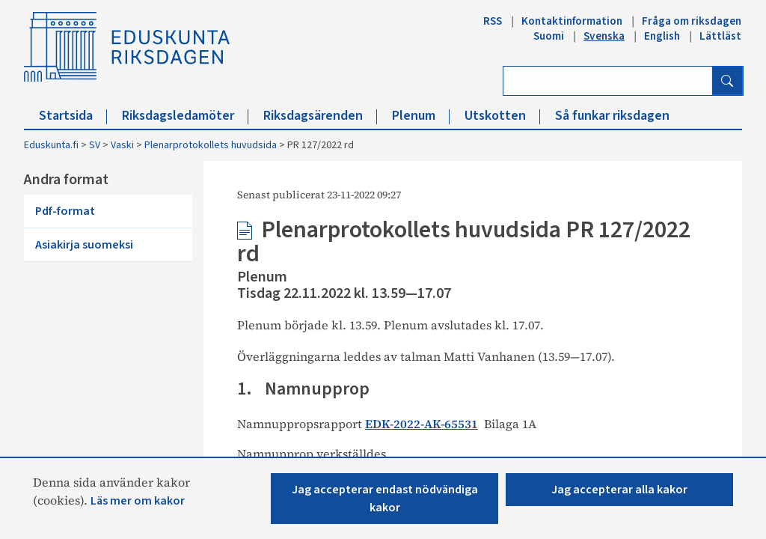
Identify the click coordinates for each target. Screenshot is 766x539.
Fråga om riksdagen (691, 21)
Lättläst (720, 36)
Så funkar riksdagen (612, 115)
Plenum (421, 115)
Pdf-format (65, 211)
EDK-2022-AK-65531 (421, 423)
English (662, 36)
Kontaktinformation (571, 21)
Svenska (604, 36)
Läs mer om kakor (138, 501)
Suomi (548, 36)
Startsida (73, 115)
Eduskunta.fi (51, 145)
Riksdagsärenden (320, 115)
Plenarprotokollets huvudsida (210, 145)
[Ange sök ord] (607, 81)
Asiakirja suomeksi (84, 245)
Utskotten (502, 115)
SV (94, 145)
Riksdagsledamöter (185, 115)
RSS (492, 21)
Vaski (122, 145)
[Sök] (727, 81)
